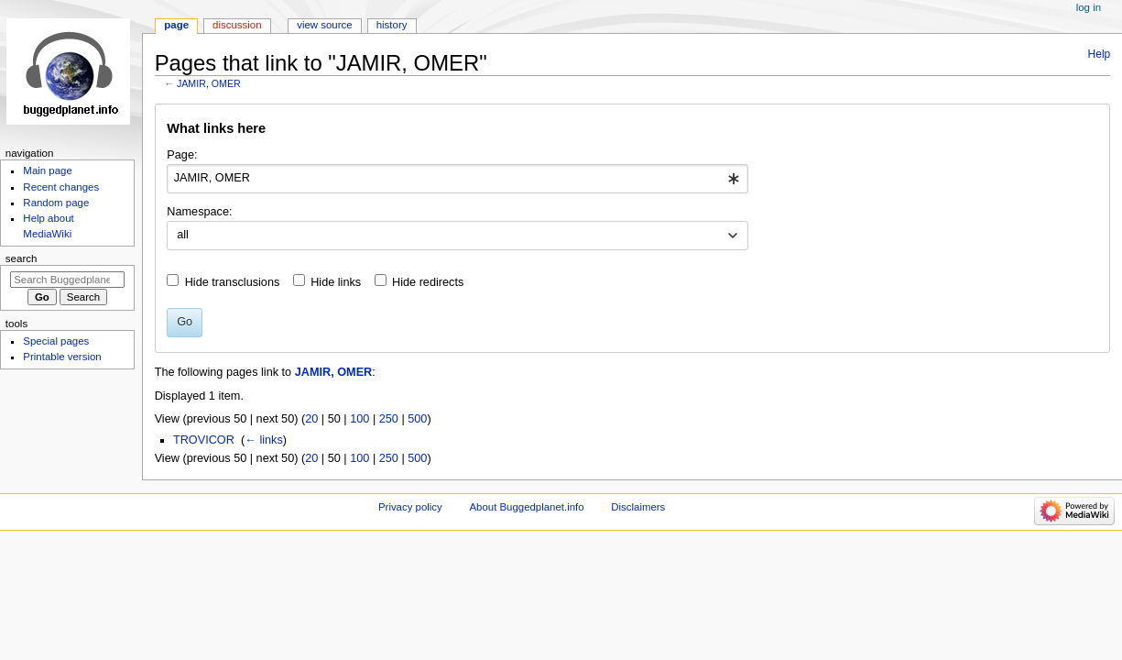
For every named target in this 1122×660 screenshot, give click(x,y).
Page (176, 24)
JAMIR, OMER (209, 83)
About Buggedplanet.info (526, 506)
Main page (47, 170)
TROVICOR (203, 440)
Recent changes (61, 187)
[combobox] (457, 178)
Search (21, 258)
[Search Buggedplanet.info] (67, 279)
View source (324, 24)
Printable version (62, 356)
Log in (1088, 7)
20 (311, 418)
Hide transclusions (232, 282)
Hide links (335, 282)
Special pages (56, 341)
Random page (56, 202)
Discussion (236, 24)
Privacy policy (410, 506)
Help (1099, 54)
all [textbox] (183, 234)
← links (264, 440)
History (392, 24)
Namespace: (199, 211)
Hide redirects (427, 282)
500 (417, 418)
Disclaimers (638, 506)
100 (359, 418)
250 (388, 418)
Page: (182, 154)
